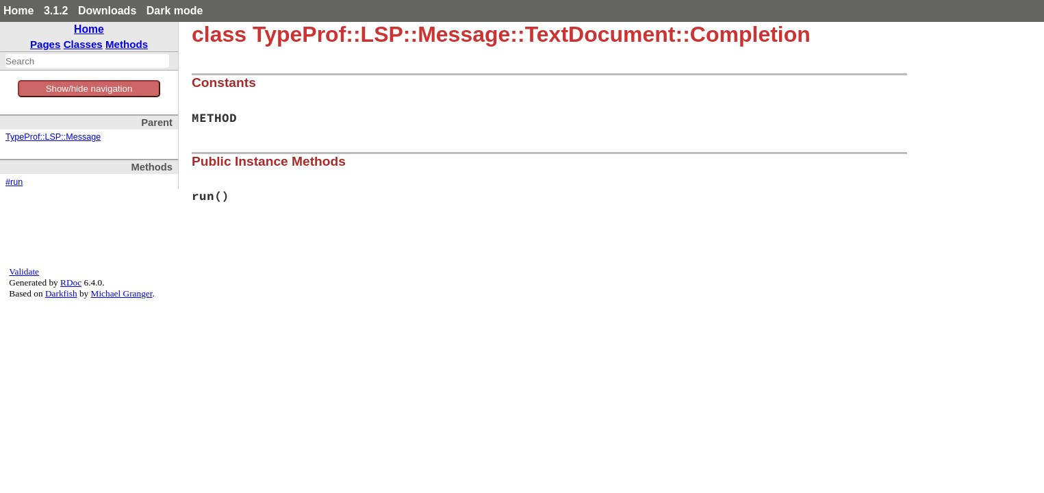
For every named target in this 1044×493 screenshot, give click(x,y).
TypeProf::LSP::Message (53, 137)
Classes (83, 44)
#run (14, 182)
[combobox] (87, 61)
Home (18, 10)
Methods (126, 44)
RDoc (70, 282)
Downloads (107, 10)
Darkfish (61, 293)
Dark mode (175, 10)
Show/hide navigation (89, 89)
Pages (45, 44)
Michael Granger (122, 293)
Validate (24, 271)
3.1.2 (56, 10)
